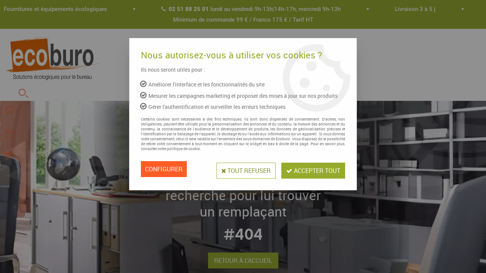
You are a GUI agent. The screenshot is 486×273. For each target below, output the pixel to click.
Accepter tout (312, 169)
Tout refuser (242, 169)
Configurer (164, 169)
